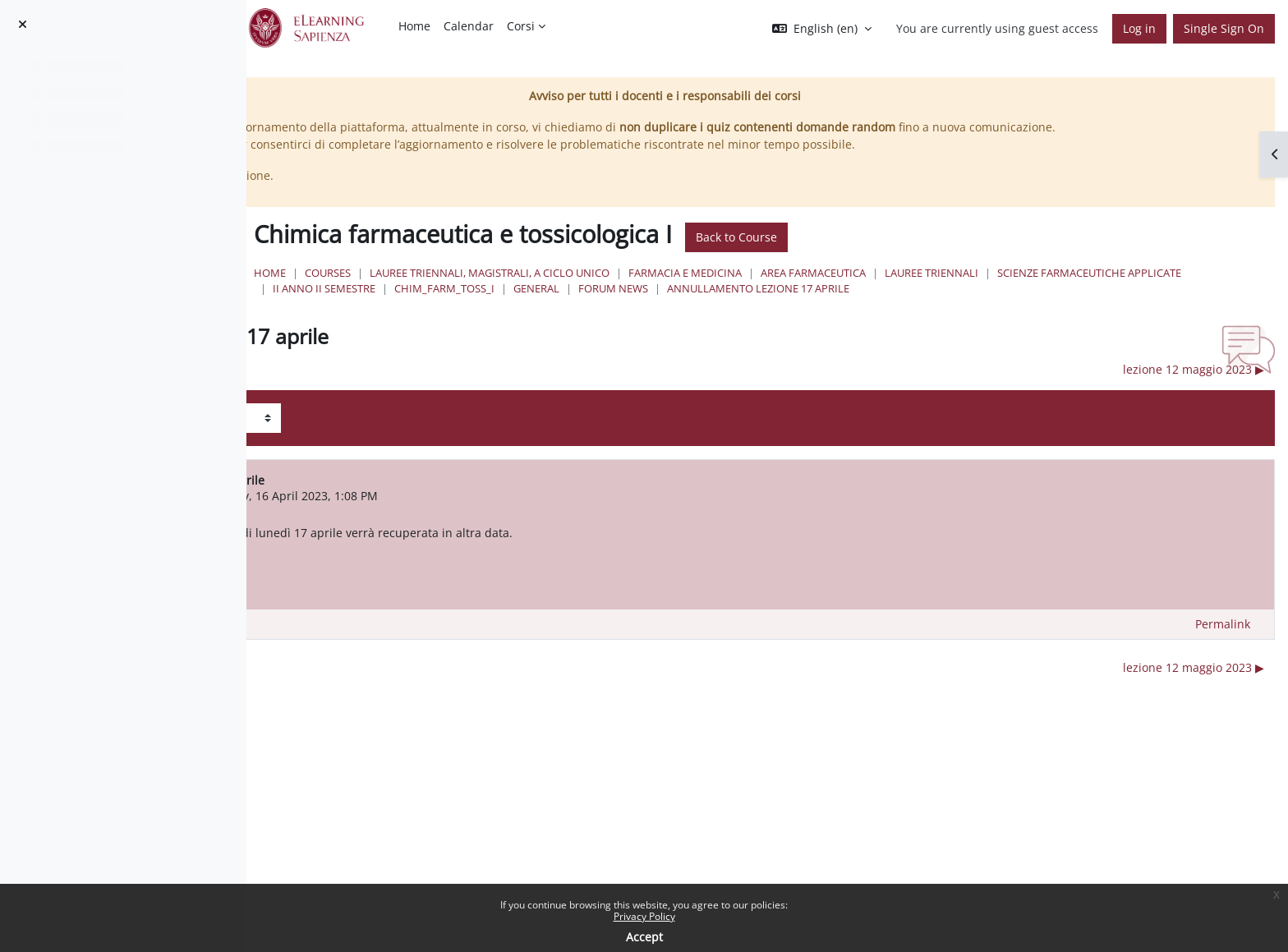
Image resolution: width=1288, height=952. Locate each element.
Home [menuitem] (414, 26)
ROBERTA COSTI (439, 529)
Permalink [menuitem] (1222, 657)
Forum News (1055, 305)
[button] (821, 29)
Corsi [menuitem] (521, 26)
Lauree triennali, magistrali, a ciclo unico (729, 290)
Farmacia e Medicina (924, 290)
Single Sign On (1224, 28)
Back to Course (975, 255)
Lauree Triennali (1170, 290)
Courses (567, 290)
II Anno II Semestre (766, 305)
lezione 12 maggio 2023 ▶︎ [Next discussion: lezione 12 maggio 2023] (1193, 403)
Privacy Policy (644, 916)
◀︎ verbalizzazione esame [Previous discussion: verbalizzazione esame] (400, 403)
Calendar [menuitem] (469, 26)
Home (509, 290)
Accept (644, 937)
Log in (1139, 28)
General (978, 305)
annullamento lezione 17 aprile (603, 322)
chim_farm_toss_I (886, 305)
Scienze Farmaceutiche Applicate (604, 305)
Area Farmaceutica (1052, 290)
